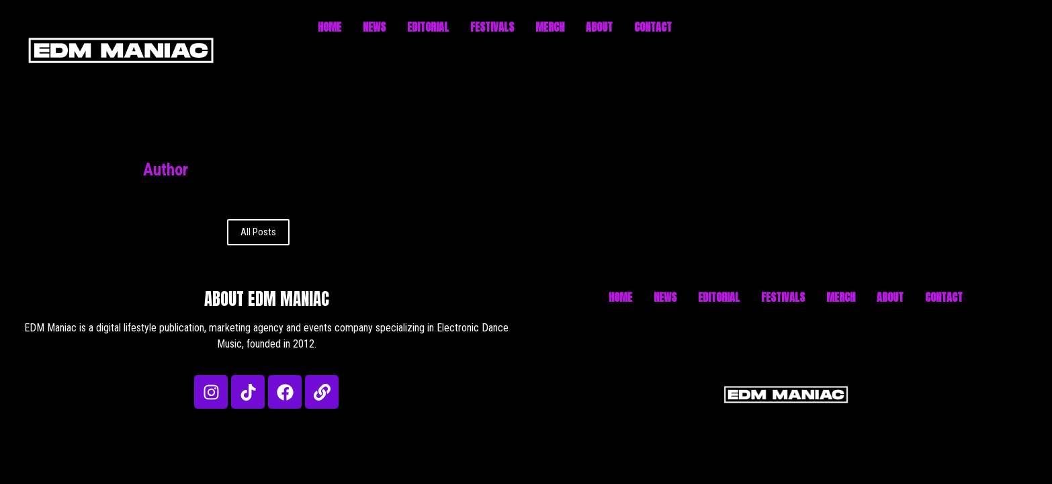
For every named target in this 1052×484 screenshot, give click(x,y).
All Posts (258, 232)
